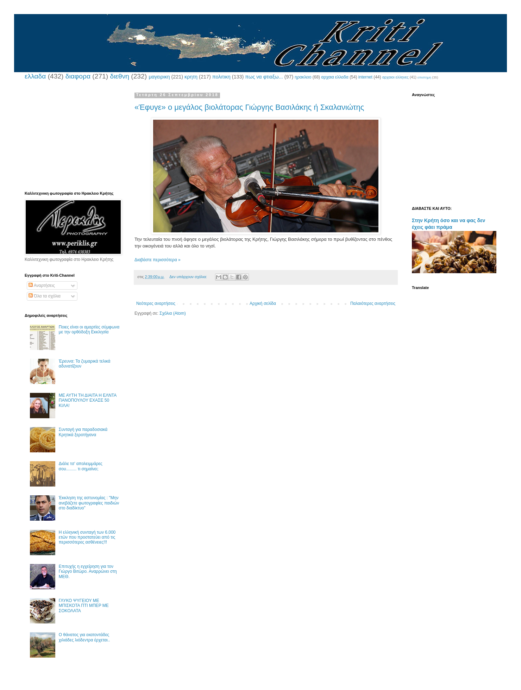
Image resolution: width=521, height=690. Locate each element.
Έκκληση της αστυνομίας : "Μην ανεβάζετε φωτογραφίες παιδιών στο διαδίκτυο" (89, 502)
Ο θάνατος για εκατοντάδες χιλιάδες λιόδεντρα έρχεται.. (84, 637)
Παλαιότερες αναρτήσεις (372, 303)
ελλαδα (35, 76)
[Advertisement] (72, 137)
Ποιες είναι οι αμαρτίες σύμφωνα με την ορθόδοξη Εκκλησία (89, 329)
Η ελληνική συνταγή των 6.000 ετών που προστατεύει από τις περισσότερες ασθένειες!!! (87, 537)
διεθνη (119, 76)
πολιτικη (221, 77)
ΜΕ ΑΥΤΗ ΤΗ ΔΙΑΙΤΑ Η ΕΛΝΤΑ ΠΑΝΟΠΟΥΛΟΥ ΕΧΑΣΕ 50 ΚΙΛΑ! (88, 400)
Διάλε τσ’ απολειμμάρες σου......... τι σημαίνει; (80, 466)
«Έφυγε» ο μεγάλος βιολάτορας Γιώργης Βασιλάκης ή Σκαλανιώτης (249, 107)
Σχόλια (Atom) (172, 313)
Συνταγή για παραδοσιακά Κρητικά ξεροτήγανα (83, 432)
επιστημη (424, 77)
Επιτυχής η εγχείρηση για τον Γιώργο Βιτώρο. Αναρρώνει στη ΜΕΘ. (88, 571)
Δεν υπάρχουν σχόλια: (188, 277)
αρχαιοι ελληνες (395, 77)
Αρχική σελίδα (263, 303)
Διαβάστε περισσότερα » (157, 259)
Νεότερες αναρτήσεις (155, 303)
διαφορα (77, 76)
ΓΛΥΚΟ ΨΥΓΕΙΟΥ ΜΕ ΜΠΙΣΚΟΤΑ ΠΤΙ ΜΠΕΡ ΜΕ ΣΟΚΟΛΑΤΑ (84, 605)
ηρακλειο (303, 77)
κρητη (190, 77)
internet (365, 77)
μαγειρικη (159, 77)
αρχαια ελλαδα (334, 77)
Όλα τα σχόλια (45, 296)
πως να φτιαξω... (264, 77)
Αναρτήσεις (42, 285)
